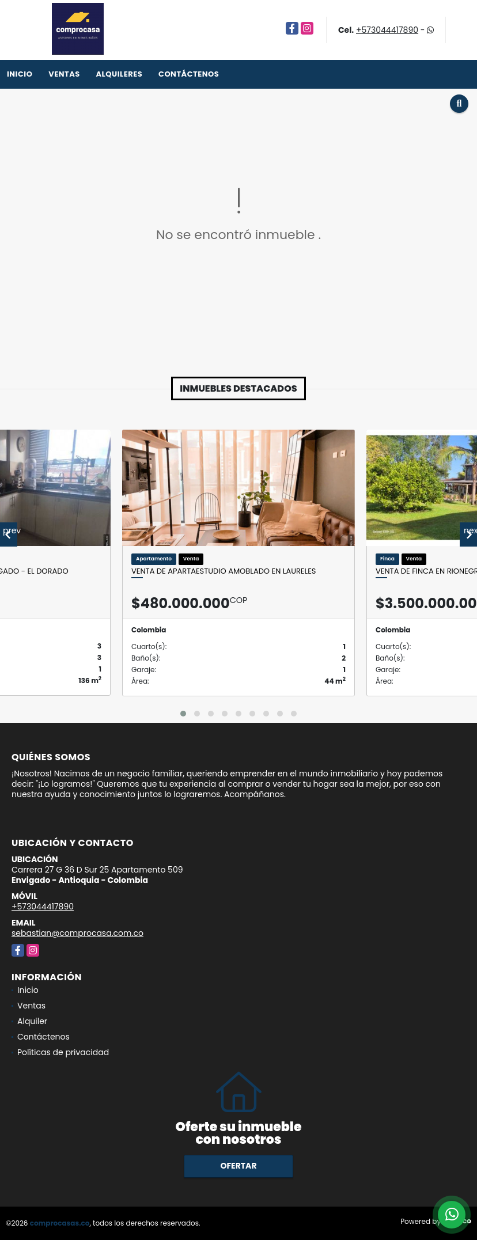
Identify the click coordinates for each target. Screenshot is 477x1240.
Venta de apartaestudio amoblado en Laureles (223, 571)
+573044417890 (387, 30)
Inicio (19, 74)
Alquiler (32, 1021)
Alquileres (119, 74)
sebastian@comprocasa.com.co (77, 933)
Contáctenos (188, 74)
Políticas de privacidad (63, 1052)
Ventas (64, 74)
